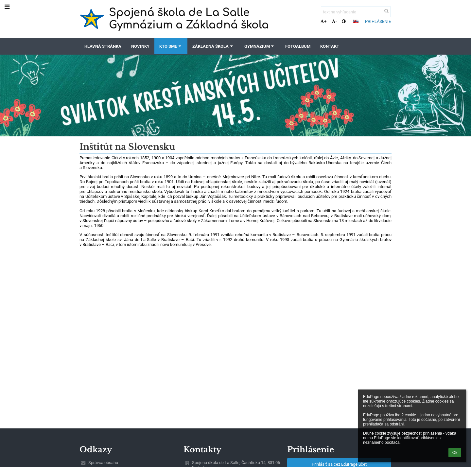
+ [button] (323, 21)
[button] (356, 21)
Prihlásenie (378, 21)
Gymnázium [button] (259, 46)
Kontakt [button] (329, 46)
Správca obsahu (103, 462)
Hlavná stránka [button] (102, 46)
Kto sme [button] (171, 46)
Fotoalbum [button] (297, 46)
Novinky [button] (140, 46)
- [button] (334, 21)
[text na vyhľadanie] (356, 12)
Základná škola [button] (213, 46)
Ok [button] (454, 452)
